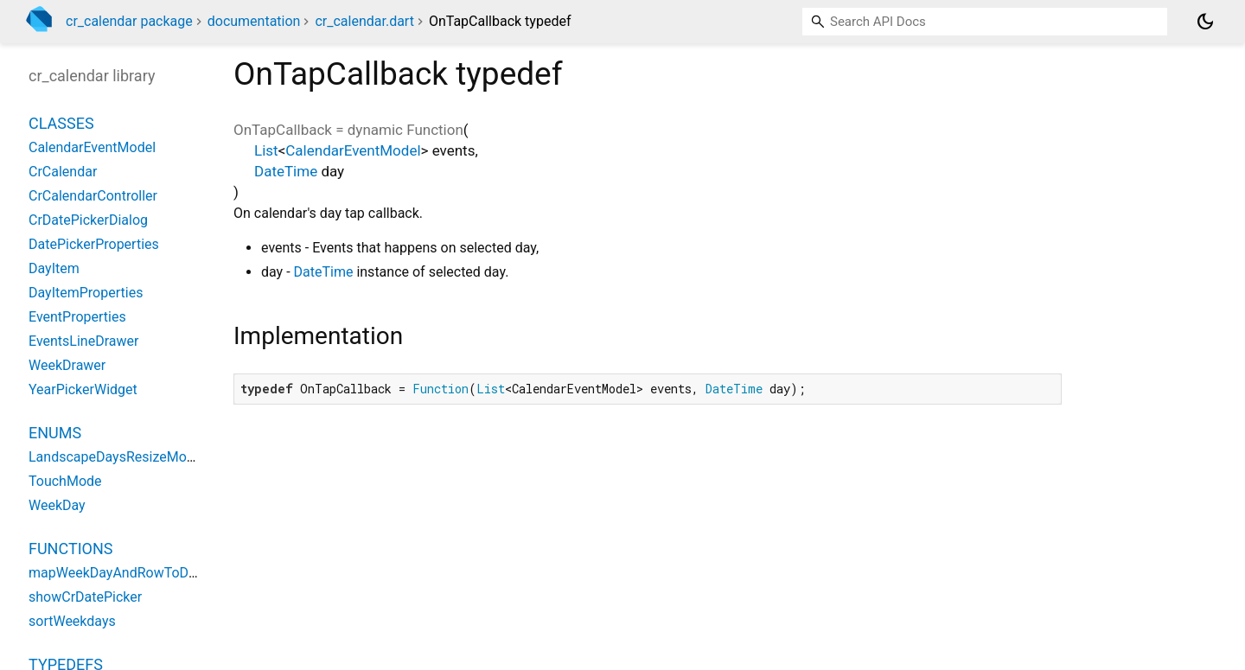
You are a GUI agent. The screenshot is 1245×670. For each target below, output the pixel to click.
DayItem (54, 268)
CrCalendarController (93, 196)
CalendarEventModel (352, 150)
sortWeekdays (72, 621)
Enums (55, 433)
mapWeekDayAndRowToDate (118, 573)
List (266, 150)
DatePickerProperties (94, 244)
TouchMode (65, 481)
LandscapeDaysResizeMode (115, 457)
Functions (70, 548)
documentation (254, 21)
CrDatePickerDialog (88, 220)
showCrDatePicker (85, 597)
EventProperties (77, 317)
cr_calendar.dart (364, 21)
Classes (61, 123)
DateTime (285, 171)
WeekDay (57, 505)
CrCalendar (63, 171)
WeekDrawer (67, 365)
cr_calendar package (129, 21)
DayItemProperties (86, 292)
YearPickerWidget (83, 389)
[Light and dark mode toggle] (1205, 21)
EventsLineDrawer (83, 341)
